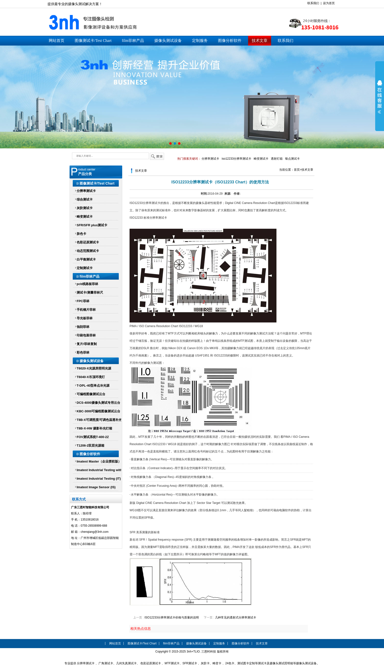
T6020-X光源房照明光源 (94, 368)
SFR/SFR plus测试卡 (92, 225)
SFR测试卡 (189, 663)
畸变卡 (217, 663)
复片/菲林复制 (87, 344)
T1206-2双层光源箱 (90, 445)
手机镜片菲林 (86, 309)
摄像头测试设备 (168, 40)
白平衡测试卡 (86, 259)
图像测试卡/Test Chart (93, 40)
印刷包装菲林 (86, 335)
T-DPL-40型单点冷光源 (93, 385)
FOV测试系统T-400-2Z (93, 437)
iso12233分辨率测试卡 (236, 158)
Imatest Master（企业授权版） (99, 461)
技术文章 (259, 40)
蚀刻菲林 (83, 327)
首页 (297, 169)
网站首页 (56, 40)
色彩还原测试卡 (88, 242)
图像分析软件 (229, 40)
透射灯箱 (277, 158)
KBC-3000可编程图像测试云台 (98, 411)
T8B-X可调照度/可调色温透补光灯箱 (99, 421)
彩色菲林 (83, 352)
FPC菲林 (83, 301)
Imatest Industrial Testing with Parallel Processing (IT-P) (99, 471)
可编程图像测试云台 (91, 394)
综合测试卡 (85, 199)
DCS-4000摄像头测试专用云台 (98, 402)
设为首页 (329, 3)
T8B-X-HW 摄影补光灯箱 (94, 428)
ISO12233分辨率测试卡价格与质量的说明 (171, 617)
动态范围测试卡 (88, 251)
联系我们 (313, 3)
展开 (379, 97)
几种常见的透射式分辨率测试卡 (235, 617)
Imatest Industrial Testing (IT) (99, 478)
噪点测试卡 (292, 158)
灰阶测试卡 (85, 208)
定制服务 (200, 40)
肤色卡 (81, 234)
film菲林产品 (133, 40)
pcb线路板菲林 (87, 284)
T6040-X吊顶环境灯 (91, 377)
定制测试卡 (85, 268)
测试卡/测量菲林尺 (90, 292)
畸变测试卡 (261, 158)
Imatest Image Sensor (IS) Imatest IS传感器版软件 (96, 488)
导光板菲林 (85, 318)
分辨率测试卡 (210, 158)
